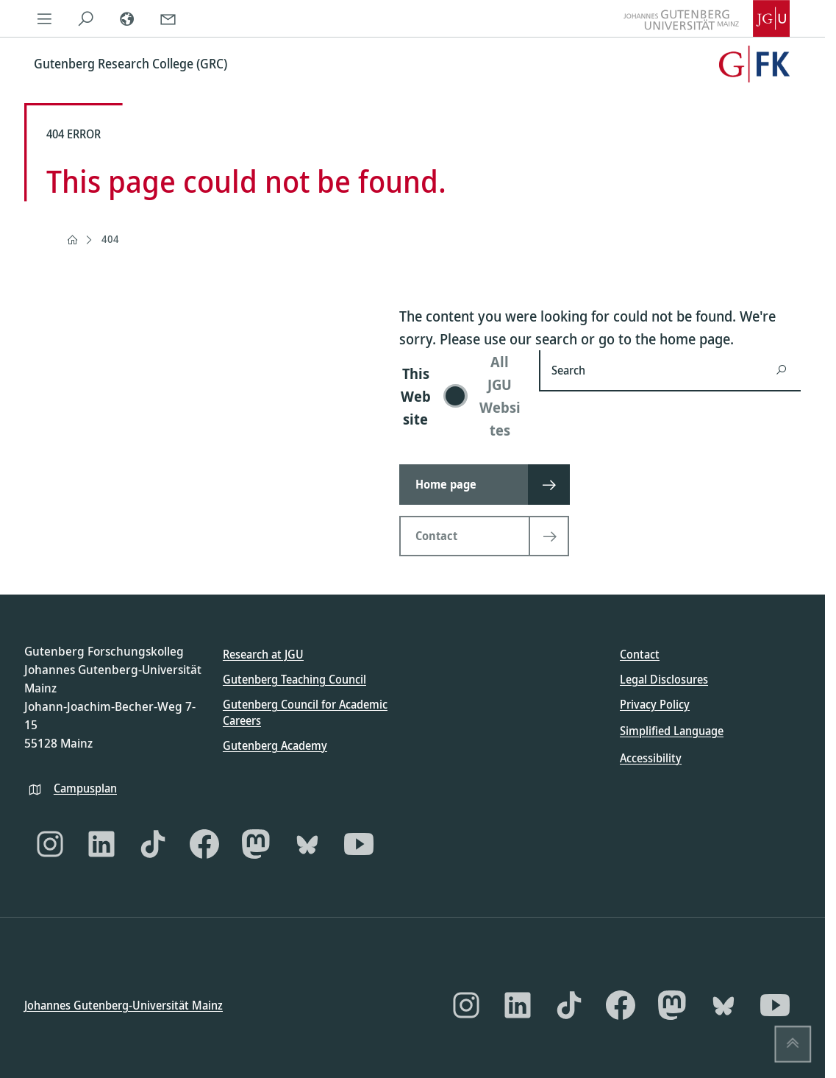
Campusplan (85, 787)
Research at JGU (263, 654)
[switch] (460, 396)
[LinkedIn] (101, 844)
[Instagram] (50, 844)
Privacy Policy (655, 704)
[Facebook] (204, 844)
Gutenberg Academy (275, 745)
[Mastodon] (256, 844)
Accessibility (651, 757)
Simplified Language (672, 731)
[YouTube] (359, 844)
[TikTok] (153, 844)
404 (110, 239)
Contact (640, 654)
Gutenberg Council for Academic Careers (305, 712)
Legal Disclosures (664, 679)
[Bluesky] (307, 844)
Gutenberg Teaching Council (294, 679)
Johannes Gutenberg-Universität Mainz (123, 1004)
